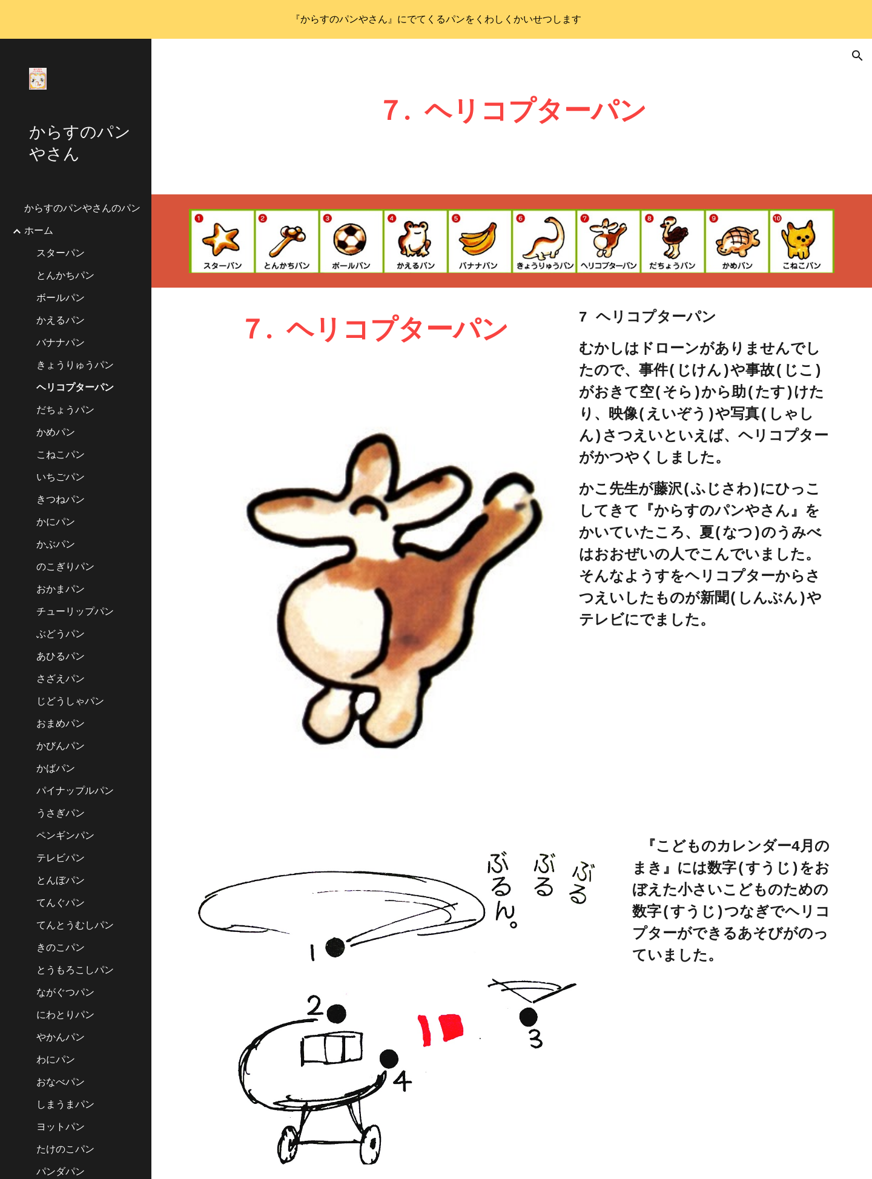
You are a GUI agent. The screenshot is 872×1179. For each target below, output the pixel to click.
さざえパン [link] (60, 679)
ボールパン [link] (60, 298)
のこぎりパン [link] (65, 567)
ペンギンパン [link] (65, 836)
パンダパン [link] (60, 1172)
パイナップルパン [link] (75, 791)
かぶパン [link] (55, 545)
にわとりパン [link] (65, 1015)
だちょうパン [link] (65, 410)
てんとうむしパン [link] (75, 925)
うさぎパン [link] (60, 813)
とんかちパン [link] (65, 276)
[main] (512, 116)
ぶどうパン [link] (60, 634)
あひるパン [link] (60, 657)
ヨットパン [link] (60, 1127)
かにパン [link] (55, 522)
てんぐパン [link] (60, 903)
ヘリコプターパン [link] (75, 388)
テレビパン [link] (60, 858)
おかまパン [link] (60, 589)
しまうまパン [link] (65, 1105)
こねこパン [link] (60, 455)
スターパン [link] (60, 253)
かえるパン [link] (60, 320)
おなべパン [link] (60, 1082)
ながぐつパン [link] (65, 993)
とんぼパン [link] (60, 881)
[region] (436, 19)
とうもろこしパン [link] (75, 970)
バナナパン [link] (60, 343)
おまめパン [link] (60, 724)
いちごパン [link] (60, 477)
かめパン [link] (55, 433)
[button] (857, 55)
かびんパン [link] (60, 746)
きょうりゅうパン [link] (75, 365)
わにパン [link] (55, 1060)
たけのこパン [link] (65, 1149)
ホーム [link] (38, 231)
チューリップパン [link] (75, 612)
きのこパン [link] (60, 948)
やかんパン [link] (60, 1037)
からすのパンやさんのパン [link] (82, 208)
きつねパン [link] (60, 500)
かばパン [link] (55, 769)
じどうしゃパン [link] (70, 701)
